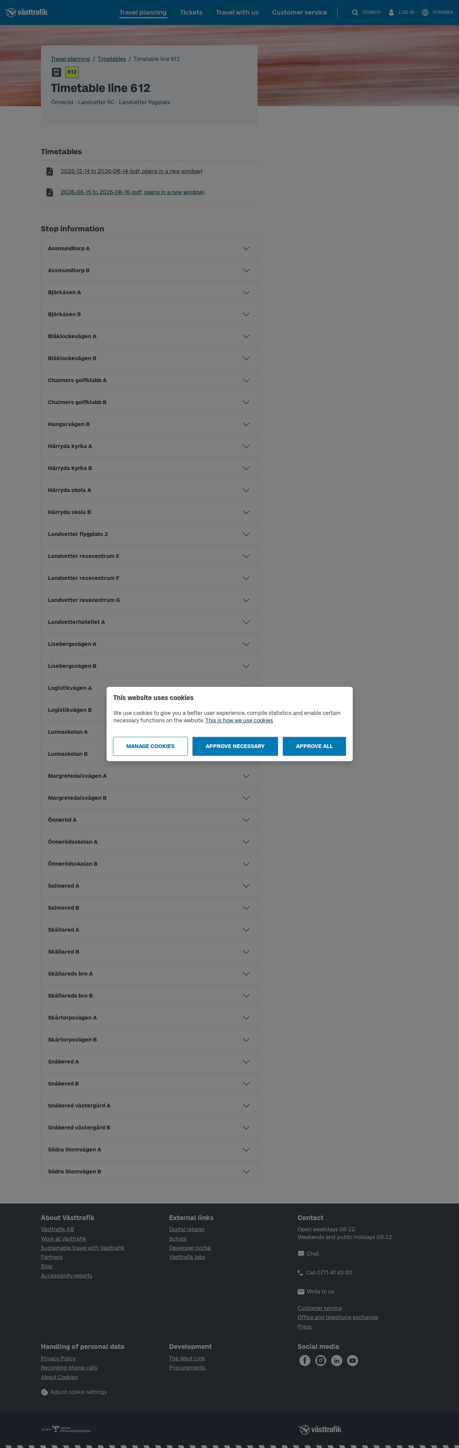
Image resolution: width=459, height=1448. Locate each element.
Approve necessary (235, 746)
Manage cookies (150, 746)
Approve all (314, 746)
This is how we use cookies (239, 720)
